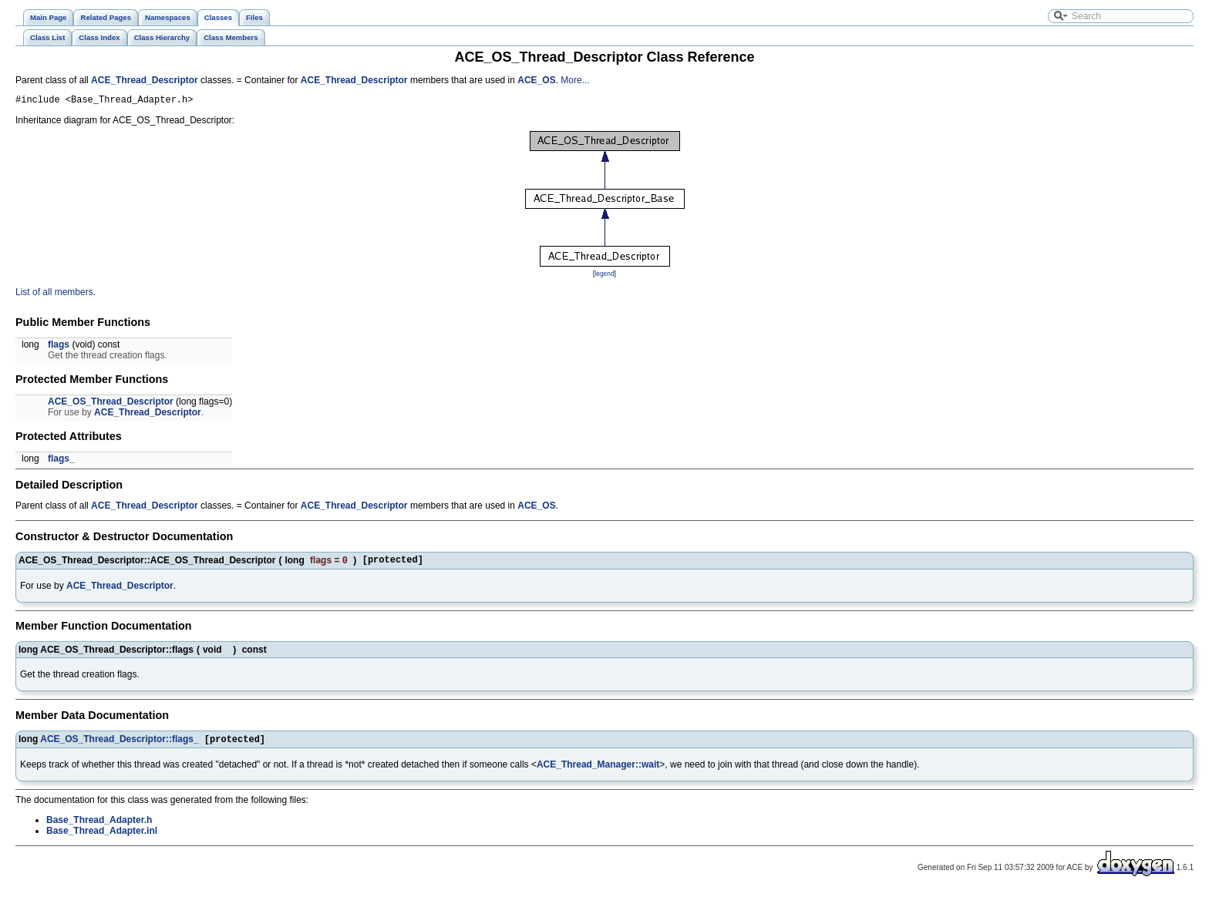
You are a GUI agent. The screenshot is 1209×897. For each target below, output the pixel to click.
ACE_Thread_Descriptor (144, 80)
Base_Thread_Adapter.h (99, 825)
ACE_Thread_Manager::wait (598, 769)
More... (575, 80)
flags (58, 346)
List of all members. (55, 294)
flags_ (61, 460)
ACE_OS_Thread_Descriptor (110, 403)
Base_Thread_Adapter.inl (101, 836)
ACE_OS (536, 80)
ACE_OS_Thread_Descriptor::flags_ (119, 744)
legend (604, 276)
